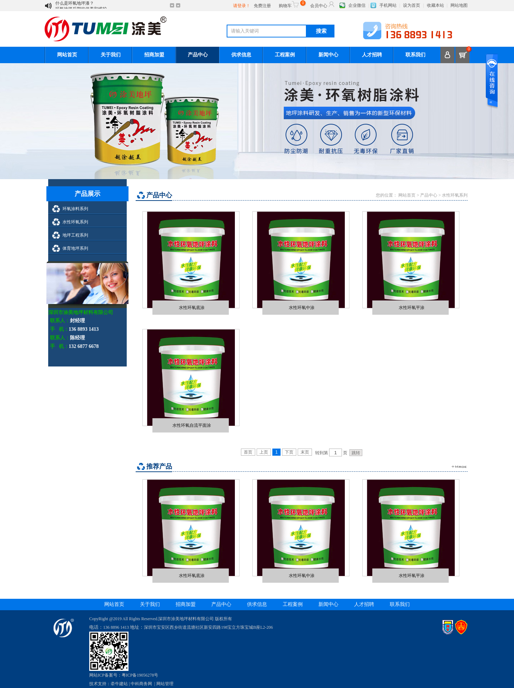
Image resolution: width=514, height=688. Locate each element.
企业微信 (357, 5)
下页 (289, 452)
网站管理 (164, 683)
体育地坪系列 (75, 248)
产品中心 (198, 54)
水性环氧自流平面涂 (191, 425)
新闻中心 (328, 54)
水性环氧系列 (75, 221)
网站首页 (67, 54)
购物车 (291, 4)
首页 (248, 452)
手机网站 (388, 5)
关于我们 (111, 54)
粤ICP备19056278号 (140, 675)
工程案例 (285, 54)
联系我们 (415, 54)
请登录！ (241, 5)
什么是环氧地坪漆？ (74, 5)
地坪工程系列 (75, 235)
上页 (263, 452)
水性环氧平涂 (411, 307)
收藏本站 (435, 5)
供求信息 (241, 54)
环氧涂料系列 (75, 208)
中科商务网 (141, 683)
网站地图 (459, 5)
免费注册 (262, 5)
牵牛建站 (119, 683)
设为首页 (411, 5)
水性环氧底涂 (192, 307)
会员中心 (322, 4)
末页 (305, 452)
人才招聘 (372, 54)
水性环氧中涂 (301, 307)
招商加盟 (154, 54)
